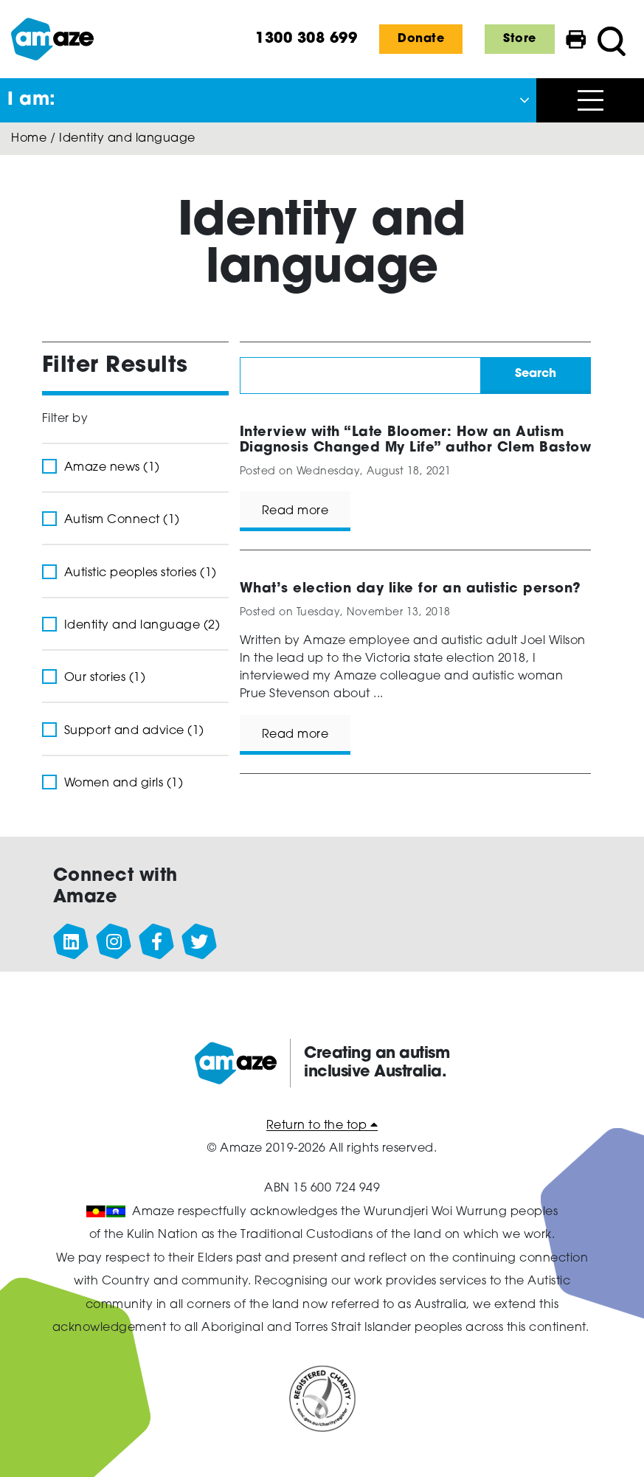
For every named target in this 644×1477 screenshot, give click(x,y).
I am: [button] (31, 100)
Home (28, 139)
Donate (421, 39)
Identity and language (127, 139)
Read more (295, 511)
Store (519, 39)
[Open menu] (590, 100)
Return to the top (322, 1126)
